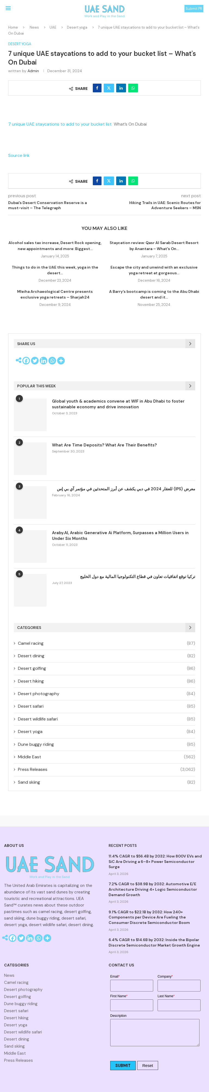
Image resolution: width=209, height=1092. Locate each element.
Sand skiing (106, 782)
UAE (53, 27)
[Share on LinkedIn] (121, 88)
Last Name (166, 996)
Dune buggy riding (106, 744)
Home (13, 27)
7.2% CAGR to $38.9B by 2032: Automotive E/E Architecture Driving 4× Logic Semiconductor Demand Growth (153, 889)
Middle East (106, 757)
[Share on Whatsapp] (133, 88)
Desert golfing (106, 668)
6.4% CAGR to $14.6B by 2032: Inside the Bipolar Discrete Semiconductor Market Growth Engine (154, 942)
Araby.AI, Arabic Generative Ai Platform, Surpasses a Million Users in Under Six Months (120, 535)
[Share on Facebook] (97, 88)
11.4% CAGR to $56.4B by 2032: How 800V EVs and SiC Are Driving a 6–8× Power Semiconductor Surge (155, 861)
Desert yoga (77, 27)
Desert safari (106, 706)
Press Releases (106, 769)
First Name (118, 996)
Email (115, 976)
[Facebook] (26, 360)
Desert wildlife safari (106, 719)
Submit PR (194, 8)
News (34, 27)
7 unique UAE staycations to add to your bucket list (60, 124)
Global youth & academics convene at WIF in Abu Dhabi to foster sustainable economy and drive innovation (118, 404)
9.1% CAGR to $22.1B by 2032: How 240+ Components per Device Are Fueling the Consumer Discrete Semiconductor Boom (149, 917)
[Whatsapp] (52, 360)
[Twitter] (35, 360)
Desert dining (106, 656)
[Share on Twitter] (109, 88)
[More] (61, 360)
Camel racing (106, 643)
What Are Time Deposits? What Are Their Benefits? (104, 445)
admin (33, 70)
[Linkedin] (43, 360)
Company (165, 976)
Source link (19, 155)
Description (118, 1016)
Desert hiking (106, 681)
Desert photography (106, 694)
